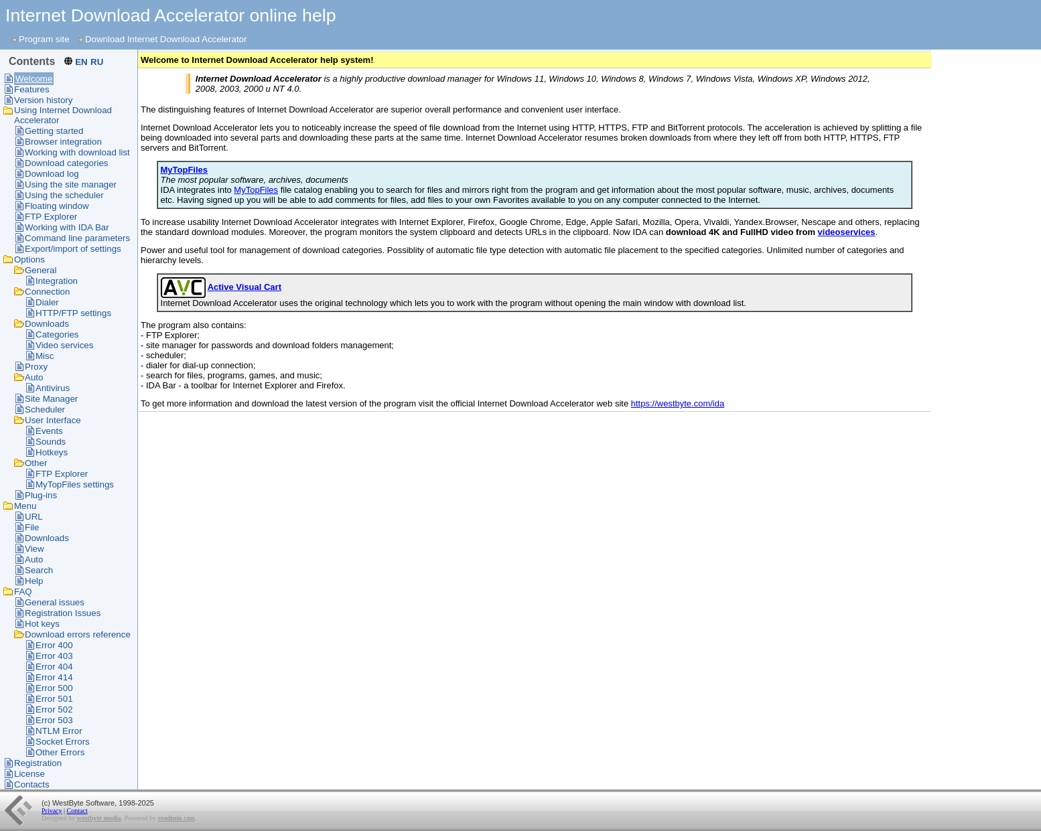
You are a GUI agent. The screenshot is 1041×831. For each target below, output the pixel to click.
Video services (64, 345)
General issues (54, 602)
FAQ (23, 592)
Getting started (54, 131)
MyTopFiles (256, 190)
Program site (44, 39)
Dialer (47, 302)
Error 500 (54, 688)
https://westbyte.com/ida (677, 403)
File (32, 527)
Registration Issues (62, 613)
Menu (25, 506)
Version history (43, 100)
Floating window (57, 206)
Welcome (33, 79)
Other (36, 463)
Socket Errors (63, 742)
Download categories (66, 163)
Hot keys (42, 624)
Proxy (36, 367)
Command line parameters (77, 238)
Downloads (47, 324)
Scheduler (45, 409)
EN (81, 62)
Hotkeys (52, 452)
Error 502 (54, 709)
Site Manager (51, 399)
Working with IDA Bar (67, 227)
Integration (57, 281)
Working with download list (77, 152)
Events (49, 431)
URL (34, 517)
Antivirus (53, 388)
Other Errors (60, 752)
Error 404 (54, 667)
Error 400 (54, 645)
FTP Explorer (51, 217)
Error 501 (54, 699)
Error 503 (54, 720)
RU (96, 62)
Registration (38, 763)
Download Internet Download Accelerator (166, 39)
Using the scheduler (64, 195)
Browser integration (63, 142)
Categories (57, 334)
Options (29, 259)
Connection (47, 292)
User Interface (53, 420)
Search (39, 570)
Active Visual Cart (244, 287)
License (29, 774)
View (34, 549)
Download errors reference (78, 634)
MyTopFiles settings (75, 484)
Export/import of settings (73, 249)
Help (34, 581)
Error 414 (54, 677)
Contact (77, 810)
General (40, 270)
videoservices (847, 232)
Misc (45, 356)
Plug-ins (41, 495)
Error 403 (54, 656)
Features (32, 89)
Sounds (51, 442)
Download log (52, 174)
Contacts (32, 784)
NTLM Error (59, 731)
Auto (34, 377)
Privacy (52, 810)
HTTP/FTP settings (73, 313)
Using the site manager (71, 184)
